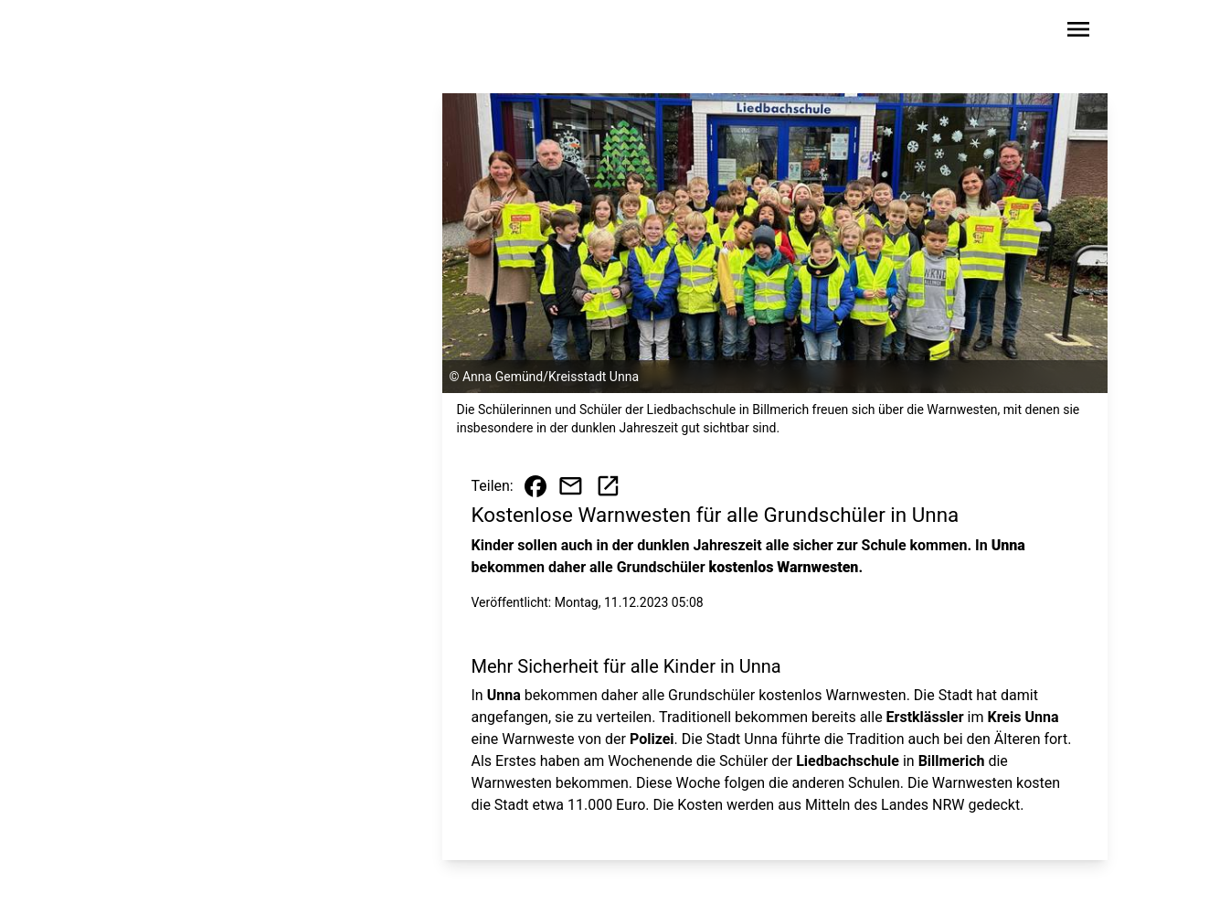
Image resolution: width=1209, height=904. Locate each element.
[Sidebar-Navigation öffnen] (1078, 32)
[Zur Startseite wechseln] (161, 32)
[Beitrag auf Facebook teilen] (535, 486)
